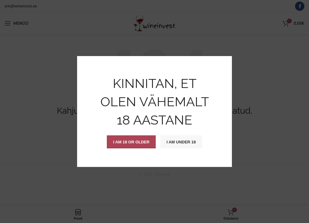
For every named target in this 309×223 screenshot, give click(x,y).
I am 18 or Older (131, 141)
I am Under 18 (181, 141)
